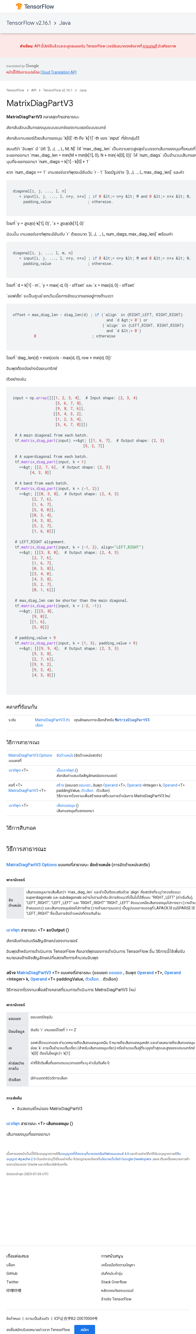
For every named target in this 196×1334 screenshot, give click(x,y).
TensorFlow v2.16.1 (28, 23)
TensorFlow (15, 90)
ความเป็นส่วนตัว (37, 1318)
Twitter (12, 1282)
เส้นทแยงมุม (65, 805)
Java (65, 23)
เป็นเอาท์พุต (65, 770)
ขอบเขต (85, 785)
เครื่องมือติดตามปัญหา (118, 1265)
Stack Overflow (114, 1282)
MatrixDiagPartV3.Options (30, 755)
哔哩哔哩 (13, 1290)
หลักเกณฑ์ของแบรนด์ (117, 1290)
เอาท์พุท (13, 930)
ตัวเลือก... (88, 790)
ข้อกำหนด (13, 1318)
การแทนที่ (150, 46)
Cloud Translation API (58, 72)
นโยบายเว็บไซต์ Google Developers (125, 1159)
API (33, 90)
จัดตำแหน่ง (64, 755)
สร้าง (60, 785)
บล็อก (10, 1265)
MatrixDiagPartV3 (132, 719)
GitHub (12, 1273)
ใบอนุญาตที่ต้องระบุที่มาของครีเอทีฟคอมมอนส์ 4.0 (94, 1154)
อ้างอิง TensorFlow (116, 1299)
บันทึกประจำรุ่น (112, 1273)
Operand (110, 785)
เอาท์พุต (15, 770)
